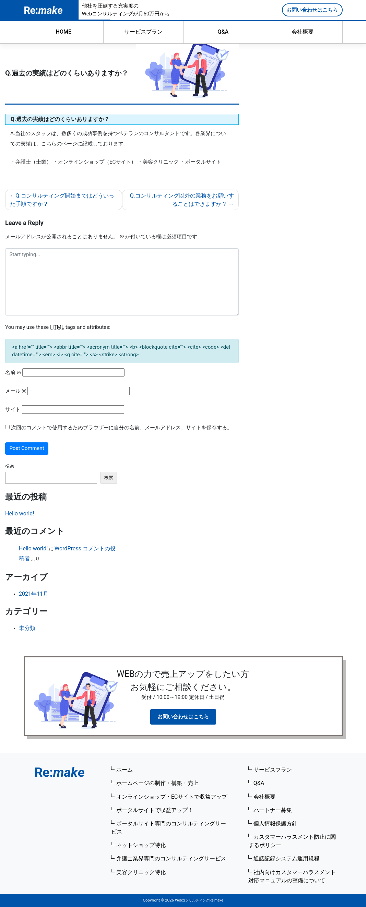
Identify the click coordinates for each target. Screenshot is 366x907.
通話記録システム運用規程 (286, 858)
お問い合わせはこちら (312, 10)
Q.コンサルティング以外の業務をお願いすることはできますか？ (182, 199)
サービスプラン (143, 31)
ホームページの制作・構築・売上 (157, 783)
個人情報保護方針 (275, 823)
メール (15, 391)
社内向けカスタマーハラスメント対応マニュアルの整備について (292, 876)
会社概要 (303, 31)
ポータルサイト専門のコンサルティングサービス (168, 827)
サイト (13, 409)
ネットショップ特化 (141, 845)
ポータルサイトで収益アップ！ (154, 810)
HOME (63, 31)
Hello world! (19, 513)
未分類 (27, 628)
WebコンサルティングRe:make (199, 900)
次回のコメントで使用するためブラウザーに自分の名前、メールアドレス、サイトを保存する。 (121, 428)
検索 (9, 465)
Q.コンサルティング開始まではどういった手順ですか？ (62, 199)
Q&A (222, 31)
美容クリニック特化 (141, 872)
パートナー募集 (272, 810)
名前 (13, 372)
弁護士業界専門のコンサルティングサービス (171, 858)
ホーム (124, 769)
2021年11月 (33, 593)
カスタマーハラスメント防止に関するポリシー (292, 841)
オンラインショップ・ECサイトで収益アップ (171, 796)
